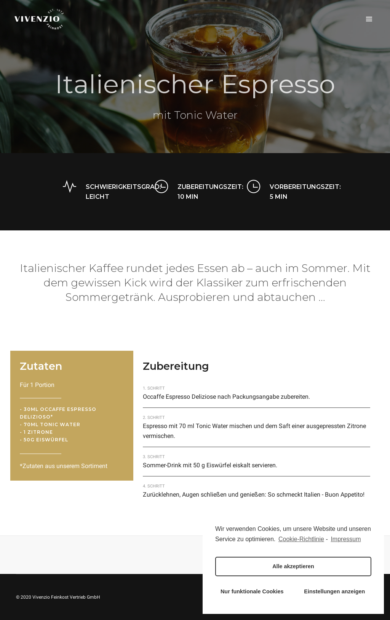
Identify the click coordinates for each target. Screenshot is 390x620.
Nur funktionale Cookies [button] (252, 591)
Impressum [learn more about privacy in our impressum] (346, 539)
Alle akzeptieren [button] (293, 566)
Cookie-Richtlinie (301, 539)
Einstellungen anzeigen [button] (334, 591)
